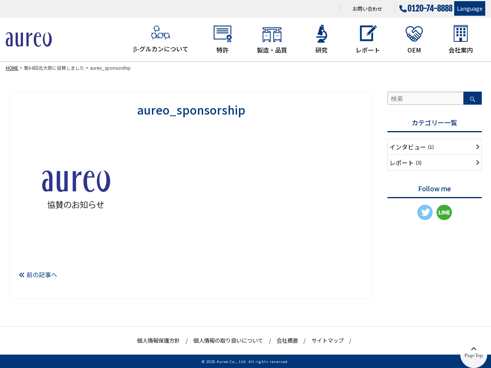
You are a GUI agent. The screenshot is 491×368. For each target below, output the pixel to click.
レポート (368, 39)
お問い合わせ (367, 8)
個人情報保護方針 (158, 340)
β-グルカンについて (160, 38)
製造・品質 (272, 39)
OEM (414, 39)
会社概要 (287, 340)
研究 (321, 39)
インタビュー (411, 146)
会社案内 (460, 39)
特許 (222, 39)
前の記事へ (38, 274)
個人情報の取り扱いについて (228, 340)
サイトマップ (327, 340)
